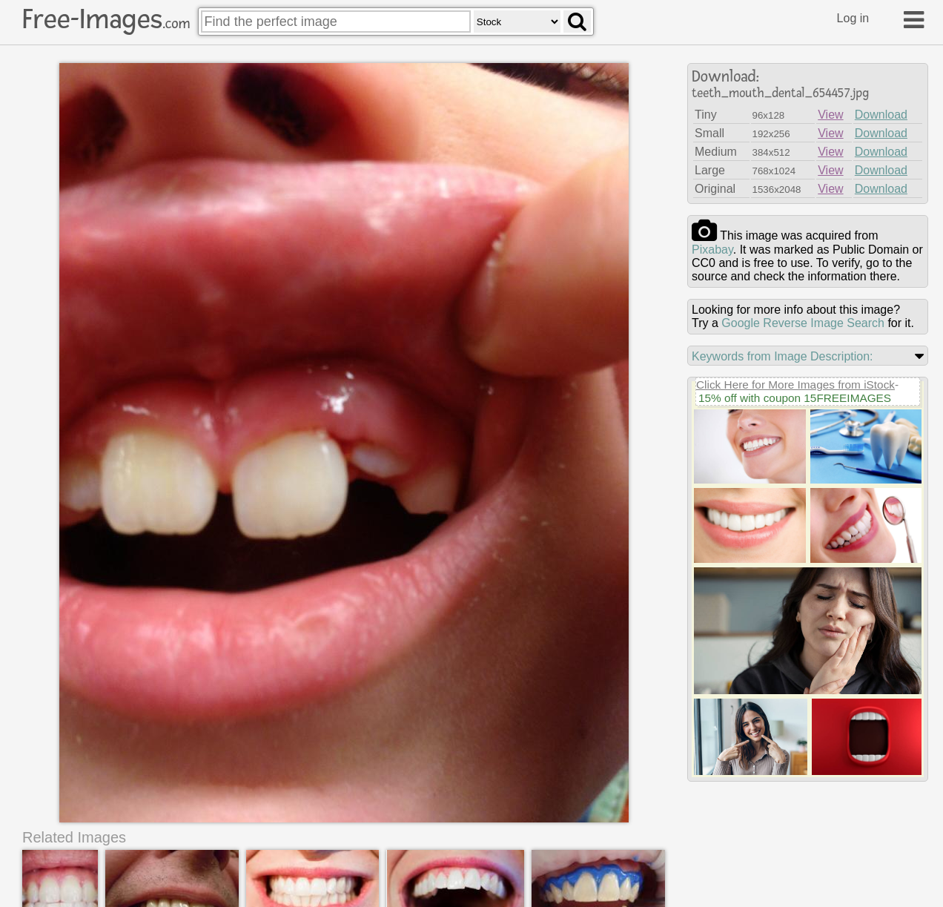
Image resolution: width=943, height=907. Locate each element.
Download (881, 114)
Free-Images (106, 19)
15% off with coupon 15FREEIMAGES (794, 398)
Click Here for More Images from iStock (795, 384)
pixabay (712, 249)
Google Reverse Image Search (802, 323)
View (830, 114)
